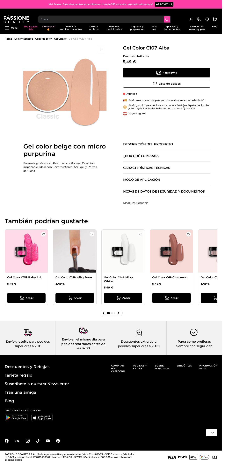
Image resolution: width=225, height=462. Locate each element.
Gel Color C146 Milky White (118, 279)
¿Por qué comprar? (141, 156)
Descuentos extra (135, 341)
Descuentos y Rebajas (27, 366)
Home (8, 38)
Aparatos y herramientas (172, 28)
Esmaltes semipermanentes (71, 28)
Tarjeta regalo (18, 375)
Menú (11, 28)
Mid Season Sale (31, 28)
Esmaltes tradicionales (114, 28)
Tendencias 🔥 (48, 28)
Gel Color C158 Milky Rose (73, 277)
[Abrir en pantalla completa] (101, 49)
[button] (103, 313)
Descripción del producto (148, 144)
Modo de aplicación (141, 179)
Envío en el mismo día (79, 339)
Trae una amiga (20, 392)
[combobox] (106, 15)
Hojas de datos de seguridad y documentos (164, 191)
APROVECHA (164, 3)
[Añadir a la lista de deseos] (166, 84)
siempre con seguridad (194, 346)
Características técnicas (146, 167)
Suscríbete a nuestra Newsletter (37, 383)
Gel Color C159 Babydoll (24, 277)
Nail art (154, 28)
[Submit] (169, 15)
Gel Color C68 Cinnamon (170, 277)
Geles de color (43, 38)
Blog (214, 26)
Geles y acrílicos (93, 28)
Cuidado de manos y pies (197, 28)
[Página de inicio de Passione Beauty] (17, 15)
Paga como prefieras (194, 341)
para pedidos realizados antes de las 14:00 (83, 344)
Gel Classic (60, 38)
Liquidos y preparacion (137, 28)
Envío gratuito (17, 341)
